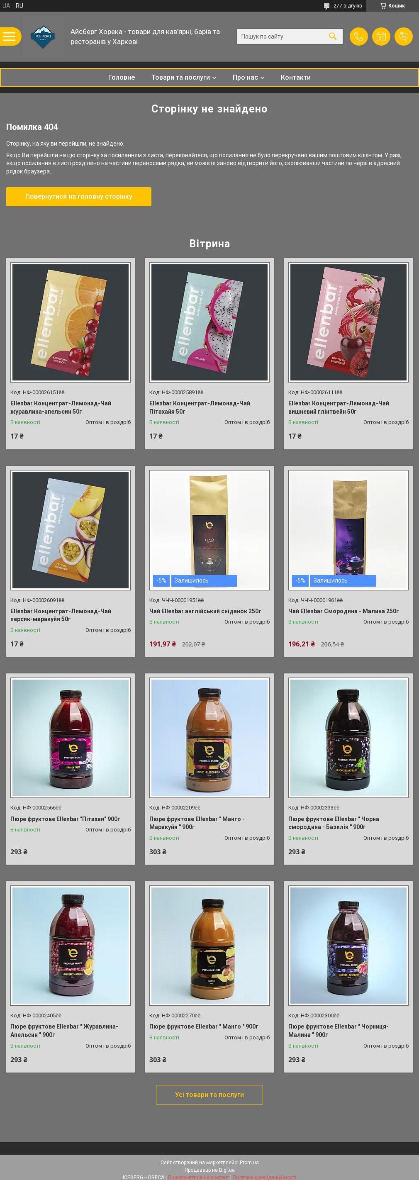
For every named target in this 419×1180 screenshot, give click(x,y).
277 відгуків (348, 6)
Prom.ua (249, 1162)
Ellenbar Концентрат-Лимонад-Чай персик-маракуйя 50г (60, 615)
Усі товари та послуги (209, 1095)
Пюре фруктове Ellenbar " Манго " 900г (203, 1026)
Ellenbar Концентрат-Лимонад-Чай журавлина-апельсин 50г (60, 407)
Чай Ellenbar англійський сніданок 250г (205, 611)
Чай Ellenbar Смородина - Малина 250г (343, 611)
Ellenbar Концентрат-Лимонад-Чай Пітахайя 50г (199, 407)
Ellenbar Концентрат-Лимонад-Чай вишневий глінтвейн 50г (338, 407)
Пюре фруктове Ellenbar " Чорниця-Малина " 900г (338, 1030)
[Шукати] (333, 36)
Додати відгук (404, 36)
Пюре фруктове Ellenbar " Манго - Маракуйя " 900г (197, 823)
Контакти (296, 77)
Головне (121, 77)
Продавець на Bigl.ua (210, 1170)
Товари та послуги (180, 77)
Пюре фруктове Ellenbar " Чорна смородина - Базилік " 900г (333, 823)
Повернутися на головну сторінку (78, 196)
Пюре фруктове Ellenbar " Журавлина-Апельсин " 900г (64, 1030)
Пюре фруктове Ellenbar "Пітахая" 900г (65, 819)
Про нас (245, 77)
